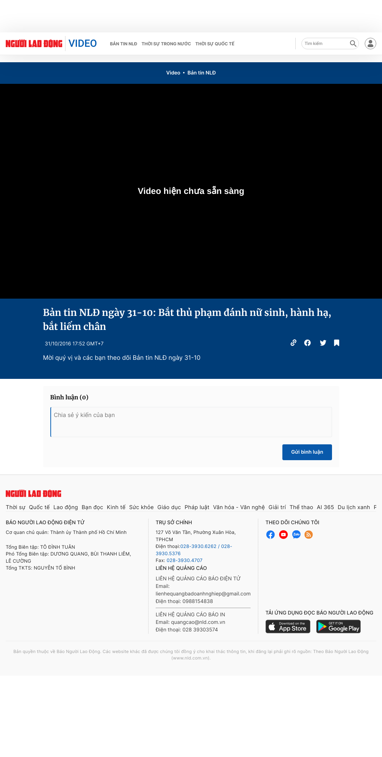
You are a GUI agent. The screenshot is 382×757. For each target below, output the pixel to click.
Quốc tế (39, 507)
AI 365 (325, 507)
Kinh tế (116, 507)
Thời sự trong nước (166, 43)
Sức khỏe (141, 507)
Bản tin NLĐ (123, 43)
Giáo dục (169, 507)
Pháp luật (197, 507)
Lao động (65, 507)
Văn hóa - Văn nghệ (239, 507)
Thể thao (301, 507)
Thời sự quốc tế (215, 43)
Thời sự (16, 507)
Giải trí (277, 507)
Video (173, 73)
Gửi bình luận (307, 452)
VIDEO (82, 43)
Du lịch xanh (354, 507)
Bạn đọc (92, 507)
